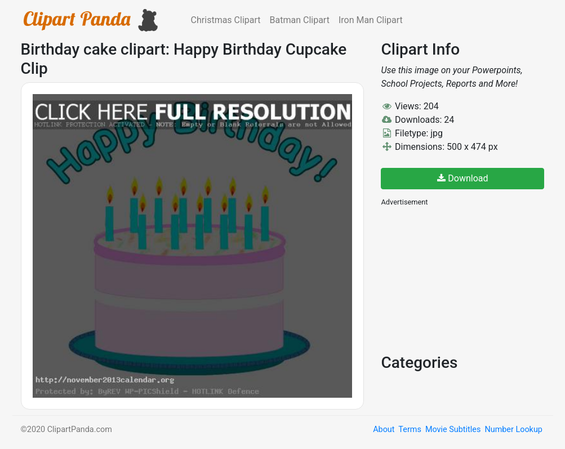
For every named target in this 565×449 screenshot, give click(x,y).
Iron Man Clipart (371, 20)
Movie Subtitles (453, 429)
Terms (409, 429)
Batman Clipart (300, 20)
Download (462, 178)
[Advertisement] (465, 278)
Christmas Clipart (226, 20)
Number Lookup (513, 429)
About (383, 429)
